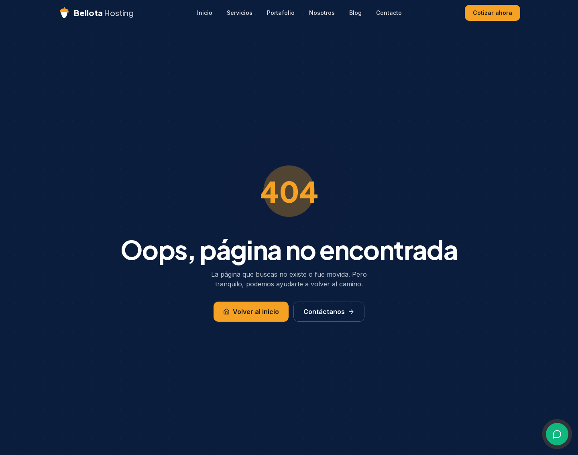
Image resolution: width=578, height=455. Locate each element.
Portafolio (281, 12)
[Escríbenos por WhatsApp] (557, 434)
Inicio (204, 12)
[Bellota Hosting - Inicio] (96, 12)
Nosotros (322, 12)
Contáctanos (328, 312)
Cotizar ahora (492, 12)
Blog (355, 12)
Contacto (389, 12)
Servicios (239, 12)
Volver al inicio (251, 312)
